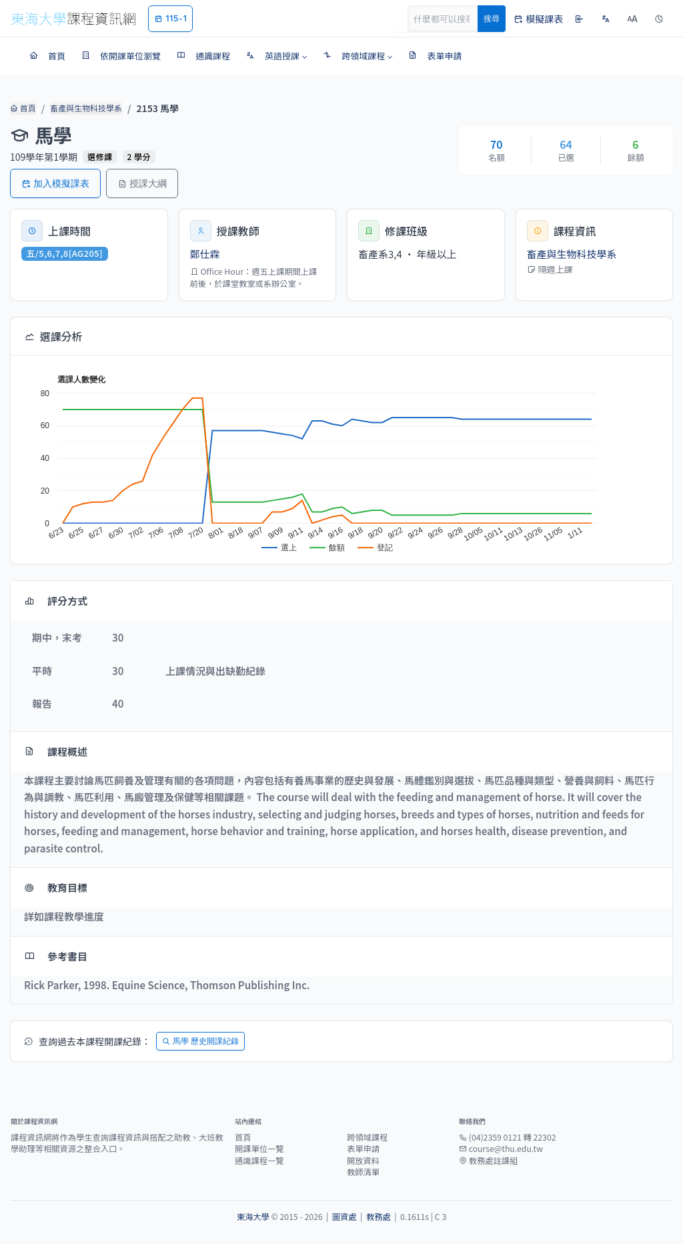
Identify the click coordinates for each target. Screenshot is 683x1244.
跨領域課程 (367, 1137)
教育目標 (55, 887)
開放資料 (363, 1161)
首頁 (21, 108)
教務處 (378, 1217)
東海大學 (253, 1217)
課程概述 (55, 751)
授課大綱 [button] (142, 183)
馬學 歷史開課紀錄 (200, 1041)
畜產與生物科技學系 (81, 108)
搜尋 (492, 18)
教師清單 (363, 1172)
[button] (276, 56)
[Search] (450, 18)
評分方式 (55, 601)
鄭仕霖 (205, 254)
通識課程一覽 (259, 1161)
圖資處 (344, 1217)
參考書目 (55, 956)
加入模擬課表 (55, 183)
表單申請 (363, 1149)
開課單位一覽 (259, 1149)
